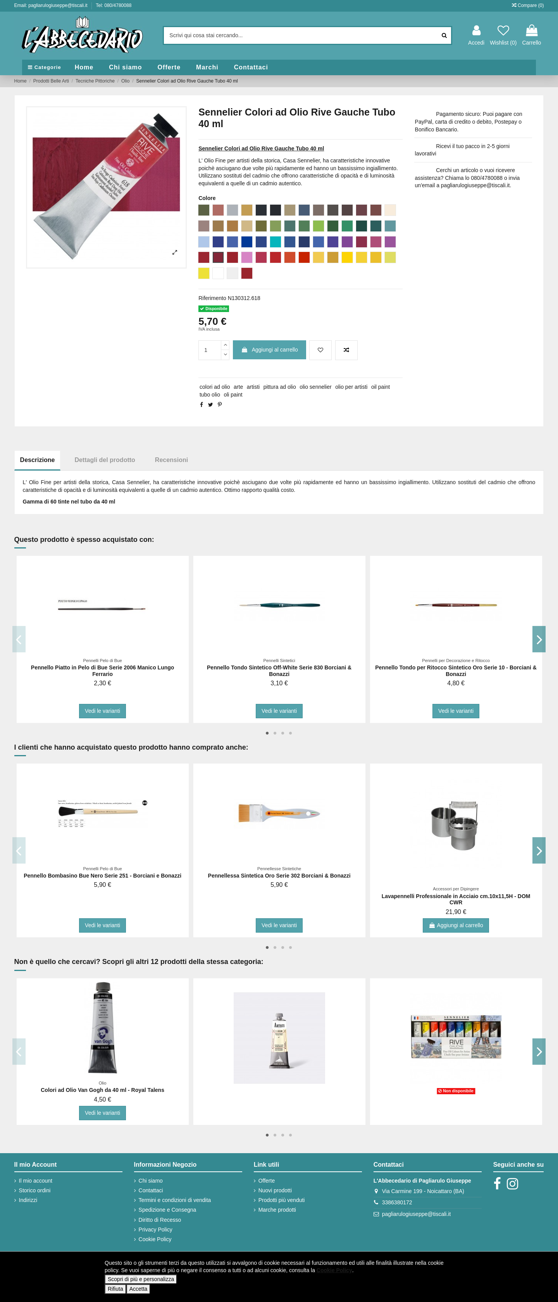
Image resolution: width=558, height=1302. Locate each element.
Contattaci (151, 1190)
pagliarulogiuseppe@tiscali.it (416, 1214)
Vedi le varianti (102, 711)
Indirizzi (28, 1200)
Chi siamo (151, 1181)
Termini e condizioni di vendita (175, 1200)
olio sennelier (316, 387)
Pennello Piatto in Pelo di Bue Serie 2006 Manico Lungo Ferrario (102, 670)
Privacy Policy (155, 1229)
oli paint (233, 394)
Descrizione (37, 460)
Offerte (266, 1181)
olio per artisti (351, 387)
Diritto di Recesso (160, 1220)
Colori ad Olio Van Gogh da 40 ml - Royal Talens (102, 1090)
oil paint (380, 387)
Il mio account (35, 1181)
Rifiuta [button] (115, 1289)
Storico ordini (35, 1190)
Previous (19, 639)
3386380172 (397, 1202)
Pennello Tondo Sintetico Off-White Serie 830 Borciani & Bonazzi (279, 670)
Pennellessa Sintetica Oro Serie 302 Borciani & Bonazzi (279, 876)
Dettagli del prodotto (104, 460)
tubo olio (210, 394)
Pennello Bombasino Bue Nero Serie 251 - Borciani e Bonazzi (102, 876)
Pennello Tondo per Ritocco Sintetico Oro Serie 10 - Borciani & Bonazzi (456, 670)
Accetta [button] (138, 1289)
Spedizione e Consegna (167, 1210)
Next (539, 639)
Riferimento (212, 298)
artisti (253, 387)
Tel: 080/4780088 (113, 5)
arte (238, 387)
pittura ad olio (280, 387)
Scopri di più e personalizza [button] (141, 1279)
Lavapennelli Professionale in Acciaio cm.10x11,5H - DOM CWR (456, 899)
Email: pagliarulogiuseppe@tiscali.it (51, 5)
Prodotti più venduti (281, 1200)
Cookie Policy (155, 1239)
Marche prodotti (277, 1210)
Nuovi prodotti (275, 1190)
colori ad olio (215, 387)
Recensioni (171, 460)
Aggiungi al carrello (269, 350)
